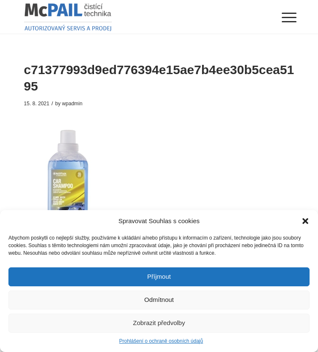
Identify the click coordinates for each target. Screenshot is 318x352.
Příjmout (159, 276)
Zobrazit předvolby (159, 322)
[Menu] (282, 18)
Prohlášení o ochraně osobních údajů (161, 341)
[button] (305, 221)
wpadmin (72, 104)
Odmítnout (159, 299)
